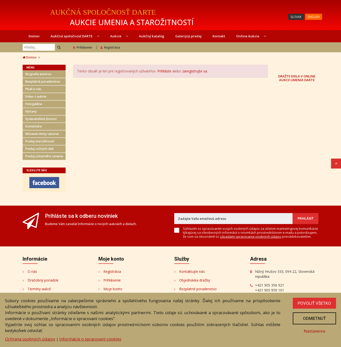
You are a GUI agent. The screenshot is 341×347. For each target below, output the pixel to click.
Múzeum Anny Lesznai (42, 134)
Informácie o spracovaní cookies (90, 339)
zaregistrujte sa (194, 71)
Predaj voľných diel (39, 149)
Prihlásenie (82, 47)
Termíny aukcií (39, 289)
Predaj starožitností (39, 141)
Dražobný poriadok (43, 280)
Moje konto (112, 289)
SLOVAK (296, 17)
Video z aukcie (35, 96)
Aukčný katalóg (151, 36)
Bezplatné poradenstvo (42, 81)
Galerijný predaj (188, 36)
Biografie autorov (38, 74)
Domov (34, 36)
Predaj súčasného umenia (44, 156)
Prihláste (164, 71)
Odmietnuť (314, 318)
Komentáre (33, 126)
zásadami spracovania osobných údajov (250, 236)
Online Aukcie (251, 36)
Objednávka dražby (194, 280)
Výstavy (31, 111)
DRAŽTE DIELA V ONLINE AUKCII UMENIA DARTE (296, 78)
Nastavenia (314, 331)
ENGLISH (314, 17)
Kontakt (219, 36)
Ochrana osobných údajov (30, 339)
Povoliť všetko (314, 303)
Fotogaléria (33, 104)
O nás (32, 271)
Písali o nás (33, 89)
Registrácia (110, 47)
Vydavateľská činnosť (41, 119)
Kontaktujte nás (192, 271)
